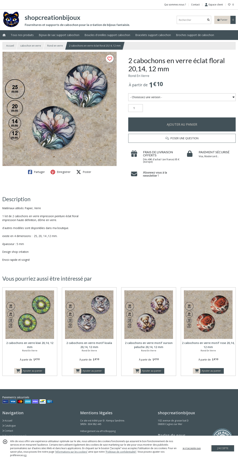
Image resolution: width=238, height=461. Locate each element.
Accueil (10, 45)
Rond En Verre (138, 76)
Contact (195, 4)
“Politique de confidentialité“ (120, 451)
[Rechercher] (208, 20)
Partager (36, 172)
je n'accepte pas (192, 448)
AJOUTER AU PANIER (182, 124)
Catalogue (9, 425)
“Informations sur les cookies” (71, 451)
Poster (83, 172)
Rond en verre (55, 45)
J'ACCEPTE (222, 448)
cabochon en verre (30, 45)
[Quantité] (135, 108)
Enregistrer (60, 172)
